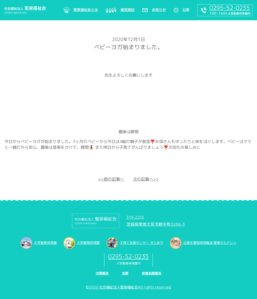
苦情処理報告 (151, 273)
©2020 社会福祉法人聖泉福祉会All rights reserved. (128, 287)
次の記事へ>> (146, 179)
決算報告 (102, 273)
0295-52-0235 (128, 256)
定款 (125, 273)
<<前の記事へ (111, 179)
